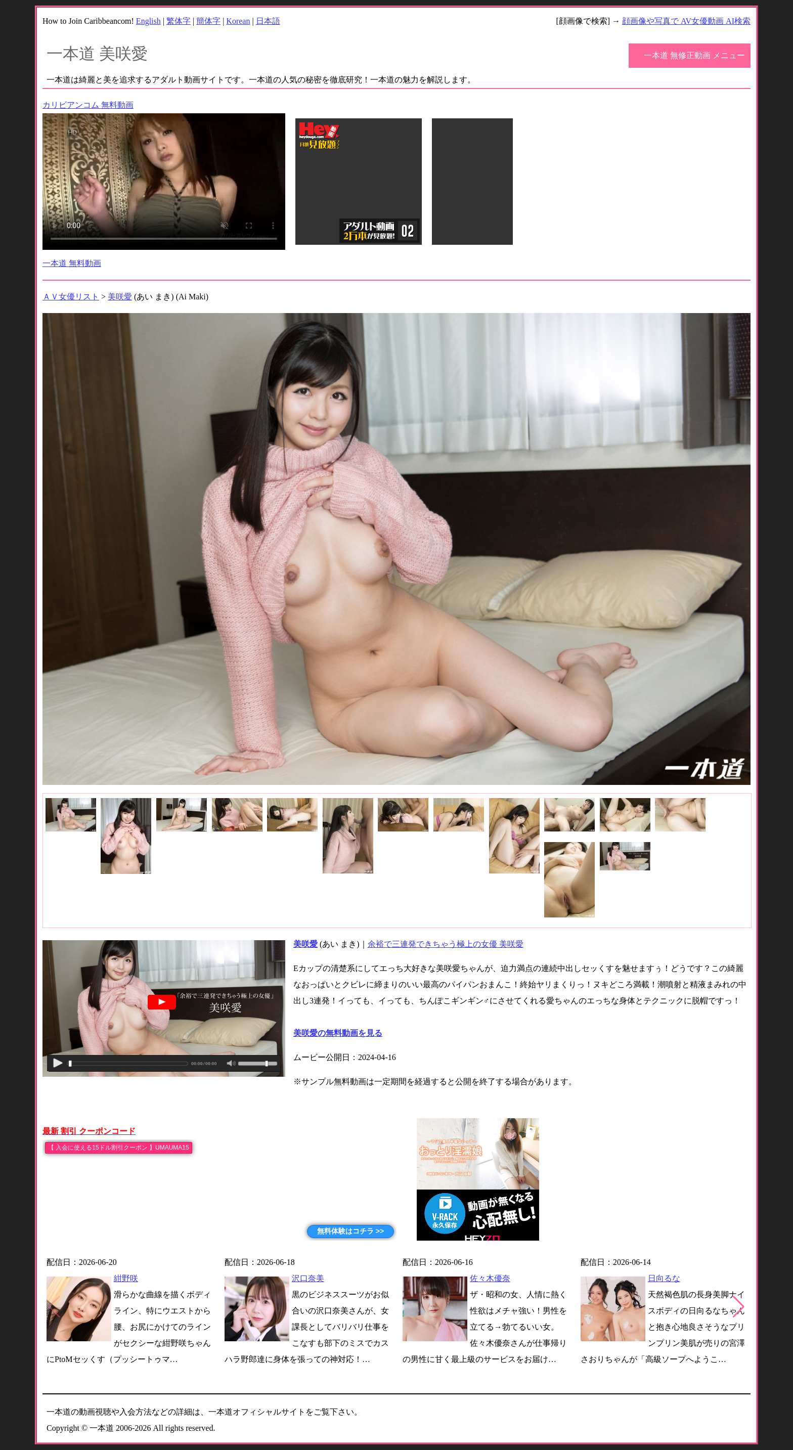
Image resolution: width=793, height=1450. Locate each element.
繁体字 (178, 21)
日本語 (268, 21)
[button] (738, 1307)
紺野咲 (126, 1278)
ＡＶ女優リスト (70, 296)
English (148, 21)
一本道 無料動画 (71, 263)
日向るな (664, 1278)
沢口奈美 (308, 1278)
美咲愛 (120, 296)
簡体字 (208, 21)
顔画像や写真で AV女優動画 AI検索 (686, 21)
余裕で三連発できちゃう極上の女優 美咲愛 (445, 944)
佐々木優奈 (490, 1278)
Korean (238, 21)
